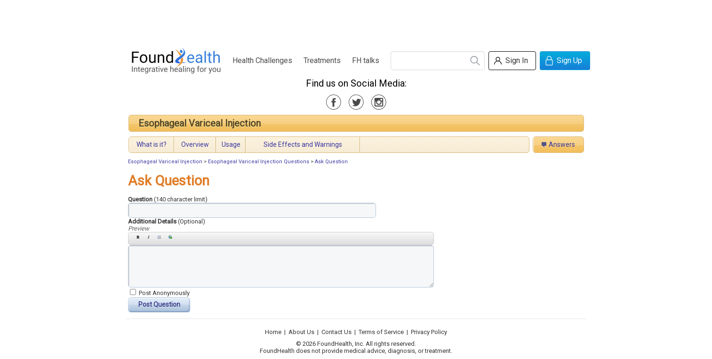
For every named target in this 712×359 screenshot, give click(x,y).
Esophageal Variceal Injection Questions (258, 162)
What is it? (151, 144)
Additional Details (166, 221)
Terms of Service (381, 331)
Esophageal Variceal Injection (199, 123)
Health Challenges (262, 60)
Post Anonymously (164, 292)
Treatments (322, 60)
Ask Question (331, 162)
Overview (195, 144)
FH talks (365, 60)
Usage (231, 144)
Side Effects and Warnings (303, 144)
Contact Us (336, 331)
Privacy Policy (429, 331)
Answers (562, 144)
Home (273, 331)
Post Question (159, 304)
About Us (301, 331)
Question (168, 199)
